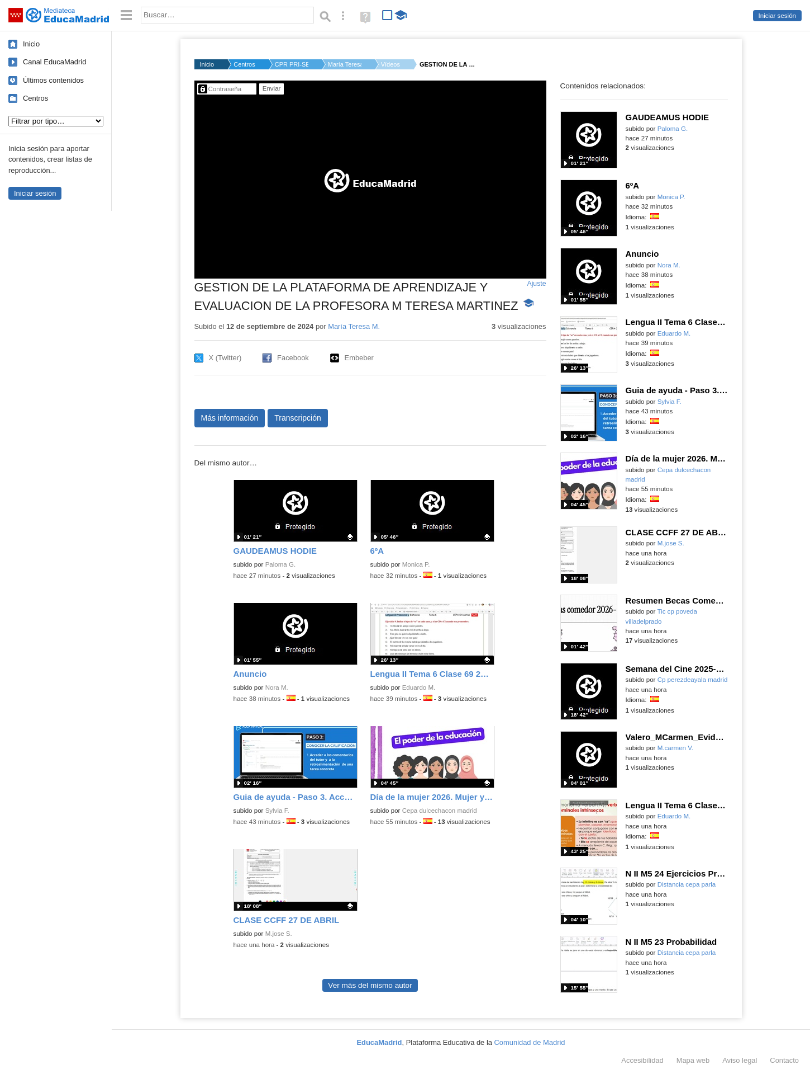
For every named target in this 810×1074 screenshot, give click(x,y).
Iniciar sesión (777, 15)
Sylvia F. (277, 810)
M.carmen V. (675, 748)
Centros (35, 98)
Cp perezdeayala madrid (692, 679)
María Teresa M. (344, 64)
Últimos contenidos (53, 80)
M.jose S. (278, 933)
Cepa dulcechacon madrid (439, 810)
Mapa (693, 1060)
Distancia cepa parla (686, 884)
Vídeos (390, 64)
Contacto (784, 1060)
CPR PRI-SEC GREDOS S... (291, 64)
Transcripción (297, 417)
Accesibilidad (642, 1060)
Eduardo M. (419, 687)
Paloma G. (280, 564)
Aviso (739, 1060)
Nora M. (276, 687)
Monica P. (416, 564)
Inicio (31, 44)
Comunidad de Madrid (529, 1042)
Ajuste (536, 284)
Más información (230, 417)
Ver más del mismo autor (370, 985)
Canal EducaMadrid (54, 62)
